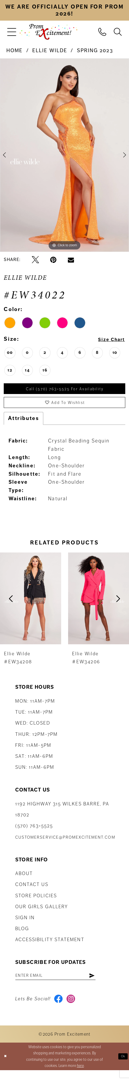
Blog (22, 934)
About (24, 878)
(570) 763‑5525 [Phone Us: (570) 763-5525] (34, 831)
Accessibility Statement (49, 945)
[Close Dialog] (6, 1065)
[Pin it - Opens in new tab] (53, 259)
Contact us (32, 890)
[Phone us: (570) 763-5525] (102, 31)
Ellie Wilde (49, 50)
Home (14, 50)
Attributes (23, 423)
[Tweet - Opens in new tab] (35, 259)
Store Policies (36, 901)
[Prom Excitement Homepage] (48, 32)
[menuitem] (11, 31)
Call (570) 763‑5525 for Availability (64, 390)
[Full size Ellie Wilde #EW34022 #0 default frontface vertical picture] (64, 155)
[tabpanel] (64, 155)
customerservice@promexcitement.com (65, 842)
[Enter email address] (64, 981)
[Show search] (118, 31)
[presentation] (30, 603)
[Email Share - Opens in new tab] (71, 260)
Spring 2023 (95, 50)
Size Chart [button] (108, 339)
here (80, 1074)
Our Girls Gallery (41, 912)
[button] (11, 31)
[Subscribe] (108, 981)
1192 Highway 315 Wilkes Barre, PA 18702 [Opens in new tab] (62, 814)
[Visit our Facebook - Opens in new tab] (59, 1007)
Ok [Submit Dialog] (122, 1065)
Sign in (25, 923)
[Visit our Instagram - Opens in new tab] (74, 1007)
